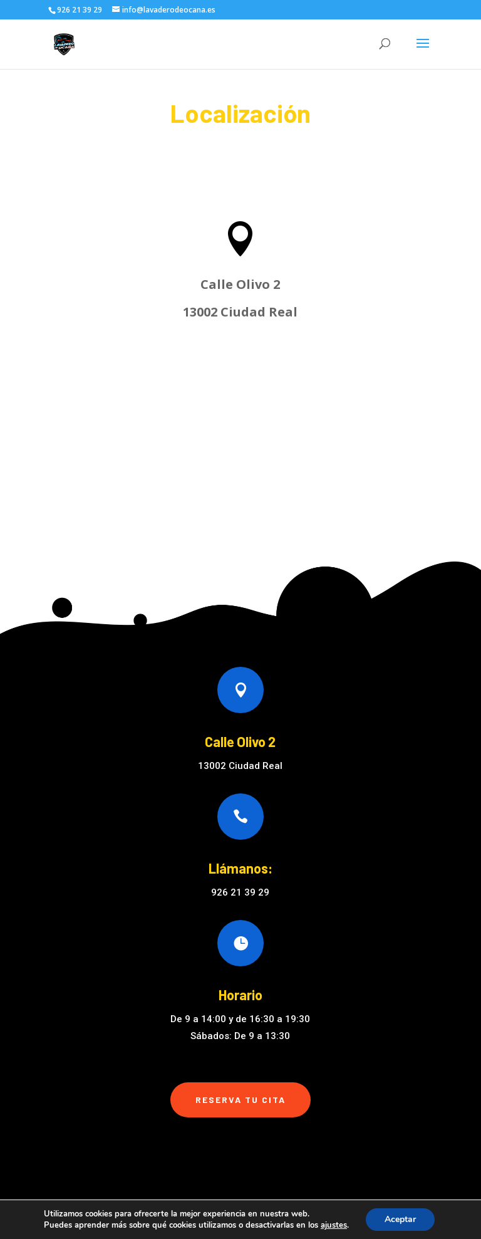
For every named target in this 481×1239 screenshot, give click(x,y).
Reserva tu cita (240, 1099)
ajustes (334, 1225)
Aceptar (400, 1219)
